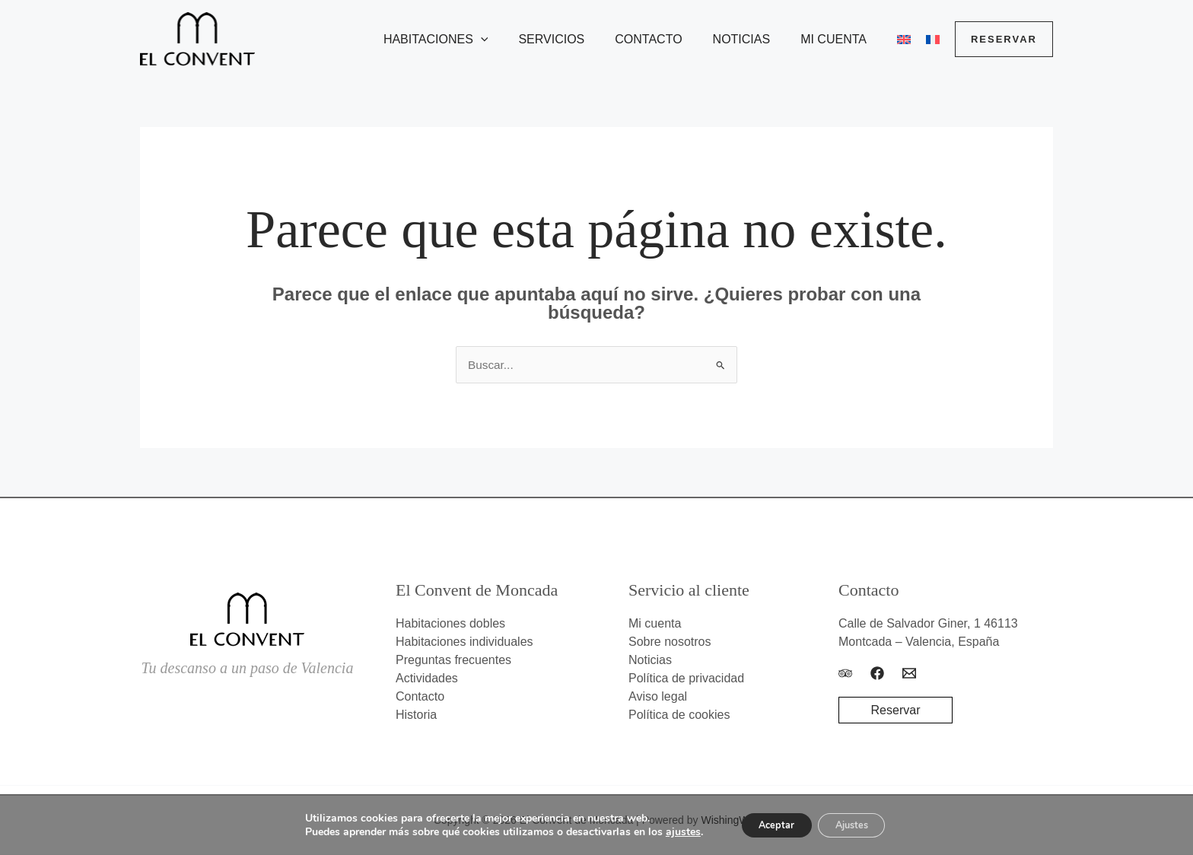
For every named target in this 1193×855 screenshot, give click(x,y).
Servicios (579, 39)
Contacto (669, 39)
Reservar (896, 710)
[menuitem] (901, 39)
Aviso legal (657, 697)
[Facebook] (877, 674)
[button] (514, 39)
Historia (416, 715)
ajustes (668, 831)
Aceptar (769, 823)
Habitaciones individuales (464, 642)
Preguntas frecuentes (453, 660)
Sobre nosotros (669, 642)
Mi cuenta (843, 39)
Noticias (757, 39)
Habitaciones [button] (469, 39)
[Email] (909, 674)
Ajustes (858, 823)
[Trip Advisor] (845, 674)
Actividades (427, 678)
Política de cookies (679, 715)
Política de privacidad (686, 678)
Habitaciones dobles (450, 624)
